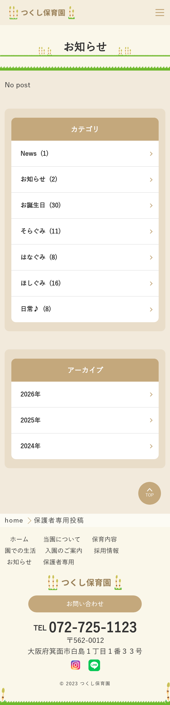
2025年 (30, 420)
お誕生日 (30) (40, 205)
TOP (149, 492)
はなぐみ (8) (38, 257)
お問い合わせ (85, 604)
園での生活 (20, 550)
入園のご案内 (63, 550)
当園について (62, 539)
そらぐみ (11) (40, 231)
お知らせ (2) (38, 179)
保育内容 (104, 539)
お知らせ (19, 562)
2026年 (30, 394)
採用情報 (106, 550)
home (15, 520)
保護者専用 (58, 562)
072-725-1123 (93, 628)
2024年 (30, 446)
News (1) (34, 153)
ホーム (19, 539)
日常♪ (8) (35, 309)
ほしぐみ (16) (40, 283)
